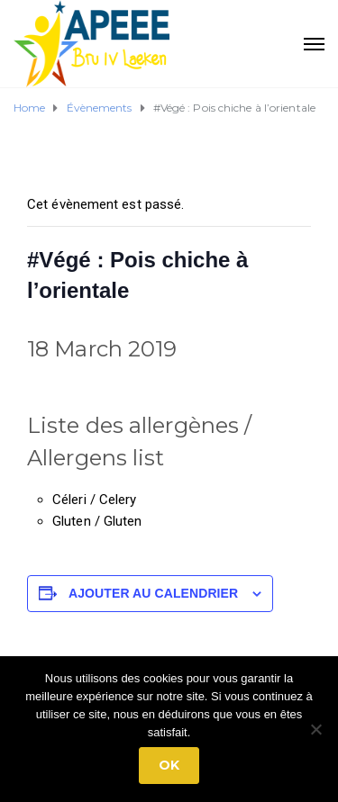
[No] (315, 729)
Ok (169, 765)
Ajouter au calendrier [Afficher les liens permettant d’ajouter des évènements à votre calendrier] (153, 593)
